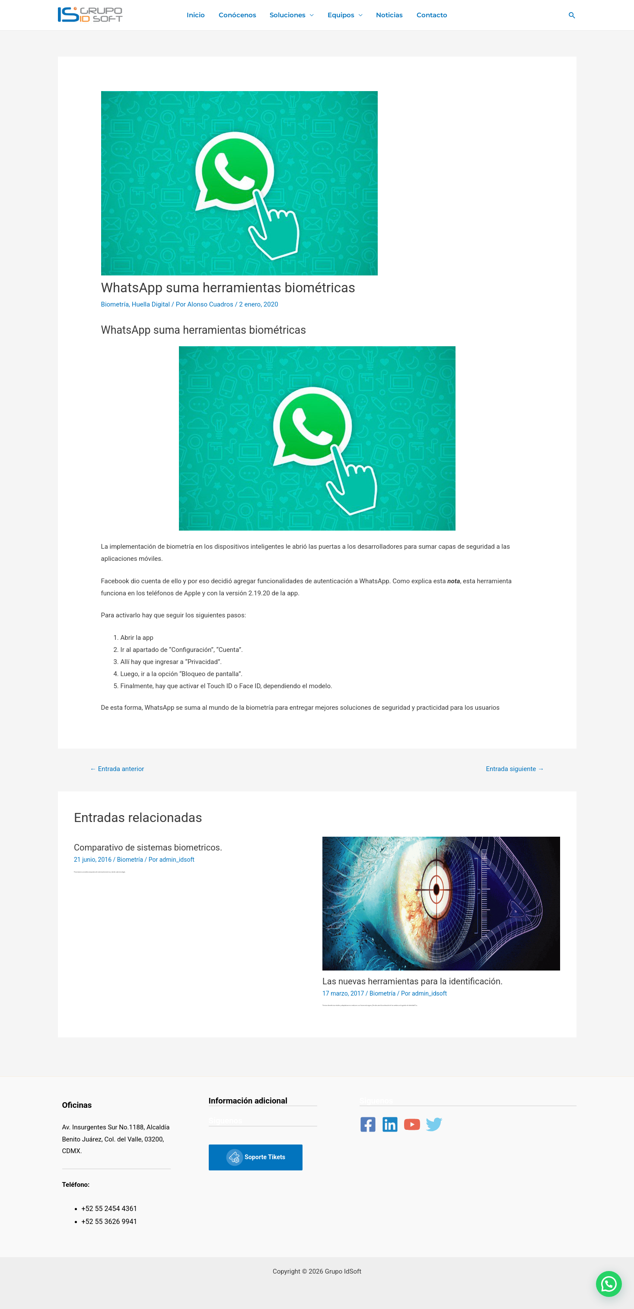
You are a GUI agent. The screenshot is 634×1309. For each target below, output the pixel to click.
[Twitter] (434, 1124)
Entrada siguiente (515, 769)
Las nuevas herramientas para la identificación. (412, 981)
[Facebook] (368, 1124)
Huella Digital (151, 304)
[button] (609, 1284)
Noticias (388, 15)
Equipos (340, 15)
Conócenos (238, 15)
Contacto (430, 15)
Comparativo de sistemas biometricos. (148, 847)
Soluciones (288, 15)
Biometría (115, 304)
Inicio (197, 15)
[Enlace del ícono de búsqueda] (572, 15)
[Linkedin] (390, 1124)
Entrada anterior (117, 769)
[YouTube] (412, 1124)
